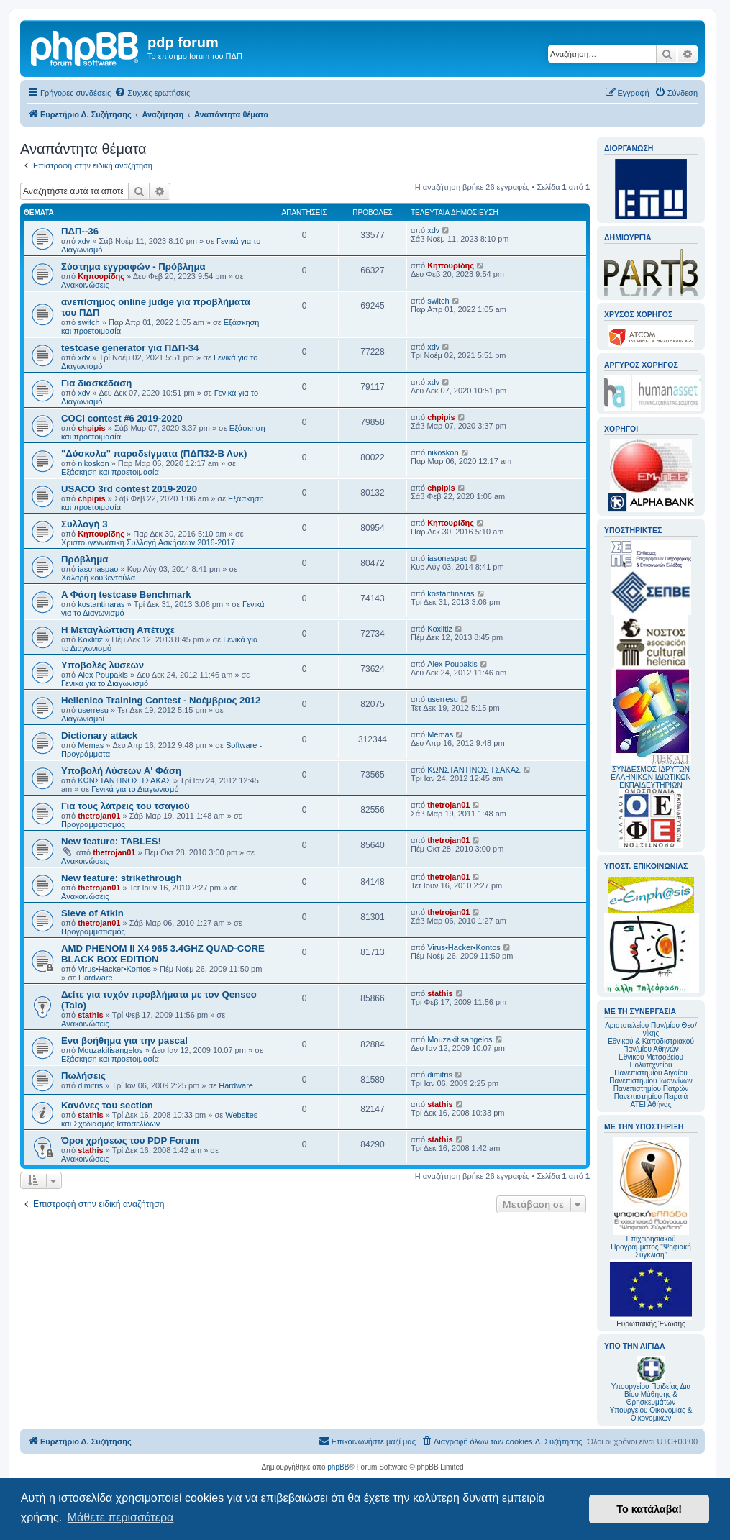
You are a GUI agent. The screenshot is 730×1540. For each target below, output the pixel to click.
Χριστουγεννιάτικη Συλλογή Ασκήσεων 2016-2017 (148, 542)
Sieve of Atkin (92, 913)
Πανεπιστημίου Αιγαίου (650, 1073)
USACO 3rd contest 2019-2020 (129, 488)
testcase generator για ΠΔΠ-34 (130, 347)
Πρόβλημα (84, 559)
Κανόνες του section (107, 1105)
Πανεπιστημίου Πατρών (651, 1089)
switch (89, 322)
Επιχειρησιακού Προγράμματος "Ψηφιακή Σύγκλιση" (651, 1198)
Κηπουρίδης (101, 276)
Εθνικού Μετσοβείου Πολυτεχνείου (651, 1061)
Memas (91, 745)
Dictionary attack (99, 735)
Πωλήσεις (83, 1075)
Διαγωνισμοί (82, 718)
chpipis (92, 428)
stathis (90, 1015)
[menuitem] (152, 92)
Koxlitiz (90, 639)
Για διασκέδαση (96, 383)
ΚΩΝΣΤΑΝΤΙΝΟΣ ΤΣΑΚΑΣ (124, 780)
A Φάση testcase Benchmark (126, 594)
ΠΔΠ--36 (80, 231)
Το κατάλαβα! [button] (649, 1509)
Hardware (95, 977)
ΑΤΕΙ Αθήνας (650, 1104)
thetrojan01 (99, 815)
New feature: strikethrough (121, 877)
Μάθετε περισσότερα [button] (121, 1517)
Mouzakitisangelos (110, 1050)
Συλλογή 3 (84, 524)
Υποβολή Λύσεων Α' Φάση (121, 770)
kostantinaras (101, 604)
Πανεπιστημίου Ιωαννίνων (650, 1081)
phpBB (338, 1467)
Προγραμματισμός (93, 824)
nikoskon (93, 463)
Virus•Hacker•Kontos (114, 969)
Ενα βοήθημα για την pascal (124, 1040)
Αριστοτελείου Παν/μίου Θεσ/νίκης (651, 1029)
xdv (84, 241)
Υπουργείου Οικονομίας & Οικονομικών (651, 1414)
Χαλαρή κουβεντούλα (98, 577)
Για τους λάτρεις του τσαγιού (125, 806)
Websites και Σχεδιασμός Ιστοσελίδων (159, 1119)
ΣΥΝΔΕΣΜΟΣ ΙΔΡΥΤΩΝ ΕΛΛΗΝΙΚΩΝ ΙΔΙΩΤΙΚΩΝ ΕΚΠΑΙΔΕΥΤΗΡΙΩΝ (650, 777)
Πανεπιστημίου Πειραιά (651, 1097)
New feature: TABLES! (111, 841)
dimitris (90, 1085)
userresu (93, 710)
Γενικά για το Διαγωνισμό (104, 683)
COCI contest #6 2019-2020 (122, 418)
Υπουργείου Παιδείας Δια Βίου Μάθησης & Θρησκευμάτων (651, 1394)
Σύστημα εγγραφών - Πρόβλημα (133, 266)
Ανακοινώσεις (85, 285)
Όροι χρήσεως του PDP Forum (130, 1140)
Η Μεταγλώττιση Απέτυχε (118, 629)
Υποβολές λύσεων (102, 665)
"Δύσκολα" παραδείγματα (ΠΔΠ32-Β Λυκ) (154, 453)
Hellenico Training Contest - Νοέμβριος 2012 (160, 700)
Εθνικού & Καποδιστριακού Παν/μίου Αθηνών (651, 1045)
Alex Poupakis (103, 674)
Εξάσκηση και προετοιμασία (110, 472)
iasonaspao (98, 569)
